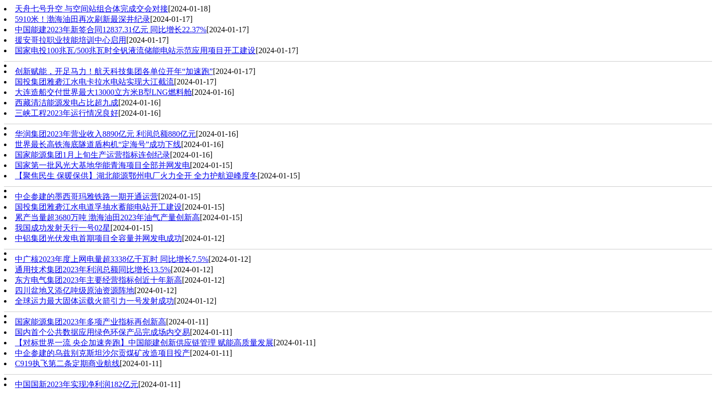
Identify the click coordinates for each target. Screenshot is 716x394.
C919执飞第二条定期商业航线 (67, 363)
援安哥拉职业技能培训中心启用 (70, 40)
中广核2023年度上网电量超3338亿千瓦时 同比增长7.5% (111, 259)
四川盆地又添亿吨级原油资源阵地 (74, 290)
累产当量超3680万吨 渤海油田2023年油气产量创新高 (107, 217)
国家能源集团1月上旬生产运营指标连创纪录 (92, 155)
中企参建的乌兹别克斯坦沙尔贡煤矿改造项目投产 (102, 353)
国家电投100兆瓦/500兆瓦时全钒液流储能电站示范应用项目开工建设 (135, 50)
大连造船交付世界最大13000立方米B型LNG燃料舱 (103, 92)
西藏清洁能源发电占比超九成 (66, 102)
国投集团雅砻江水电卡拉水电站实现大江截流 (94, 82)
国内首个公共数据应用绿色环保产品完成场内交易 (102, 332)
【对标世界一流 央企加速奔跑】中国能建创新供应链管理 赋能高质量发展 (144, 342)
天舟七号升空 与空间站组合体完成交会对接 (91, 8)
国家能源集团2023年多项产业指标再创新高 (90, 321)
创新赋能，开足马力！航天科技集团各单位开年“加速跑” (114, 71)
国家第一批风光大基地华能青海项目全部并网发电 (102, 165)
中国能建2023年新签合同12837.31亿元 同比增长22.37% (110, 29)
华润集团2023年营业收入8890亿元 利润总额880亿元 (105, 134)
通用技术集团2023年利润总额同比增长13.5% (93, 269)
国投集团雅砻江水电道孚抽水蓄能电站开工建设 (98, 207)
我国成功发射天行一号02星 (62, 228)
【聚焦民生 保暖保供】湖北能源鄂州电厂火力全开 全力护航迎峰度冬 (136, 175)
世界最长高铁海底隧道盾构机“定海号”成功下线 (98, 144)
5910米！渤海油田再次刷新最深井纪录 (82, 19)
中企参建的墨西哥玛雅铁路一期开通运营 (86, 196)
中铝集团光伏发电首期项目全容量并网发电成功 (98, 238)
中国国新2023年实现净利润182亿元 (76, 384)
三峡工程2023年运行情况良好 (66, 113)
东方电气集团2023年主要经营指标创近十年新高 (98, 280)
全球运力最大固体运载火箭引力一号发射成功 (94, 301)
